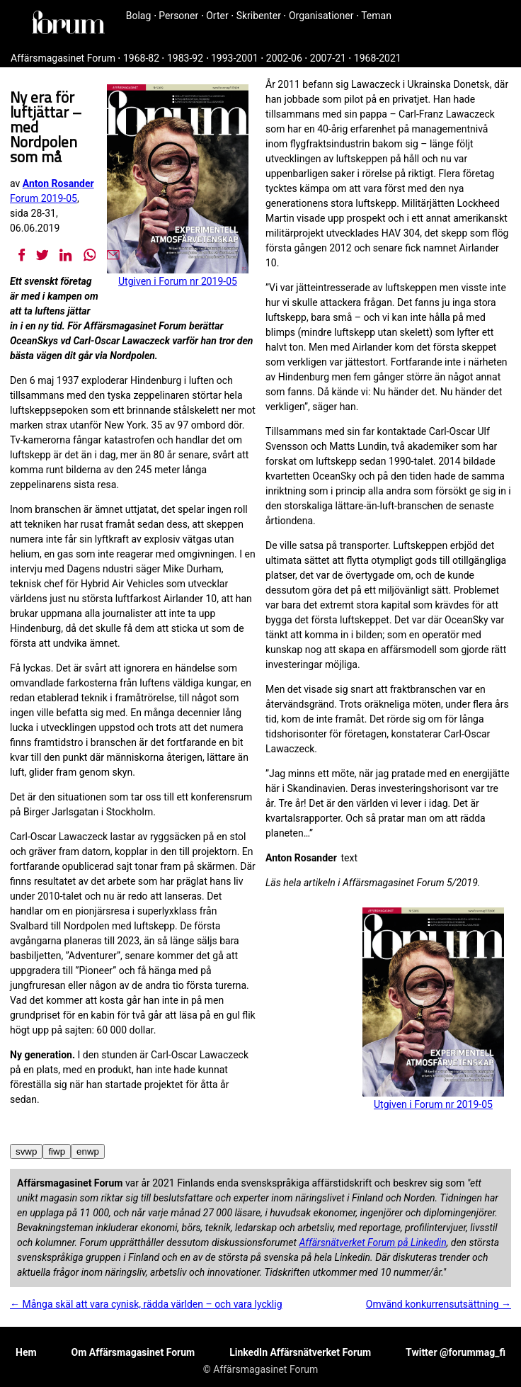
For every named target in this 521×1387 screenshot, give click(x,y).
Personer (178, 15)
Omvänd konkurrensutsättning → (438, 1304)
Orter (217, 15)
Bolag (138, 15)
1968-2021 (377, 58)
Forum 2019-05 (43, 198)
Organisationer (321, 15)
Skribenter (258, 15)
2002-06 (284, 58)
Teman (376, 15)
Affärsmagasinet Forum (63, 58)
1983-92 (185, 58)
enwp (87, 1151)
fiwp (56, 1151)
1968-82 (141, 58)
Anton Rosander (58, 183)
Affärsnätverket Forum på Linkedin (372, 1242)
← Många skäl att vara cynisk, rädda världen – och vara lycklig (146, 1304)
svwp (26, 1151)
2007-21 (328, 58)
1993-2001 (234, 58)
